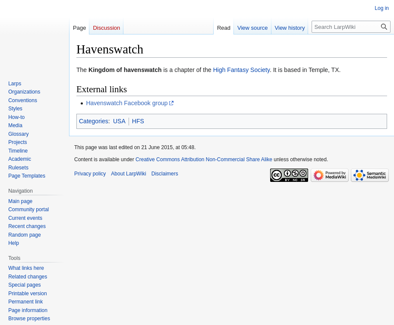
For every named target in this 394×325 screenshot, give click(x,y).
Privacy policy (90, 174)
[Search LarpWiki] (351, 27)
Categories (93, 121)
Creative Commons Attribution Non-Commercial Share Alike (204, 159)
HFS (138, 121)
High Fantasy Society (241, 69)
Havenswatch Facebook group (126, 103)
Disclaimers (164, 174)
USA (119, 121)
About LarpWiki (128, 174)
